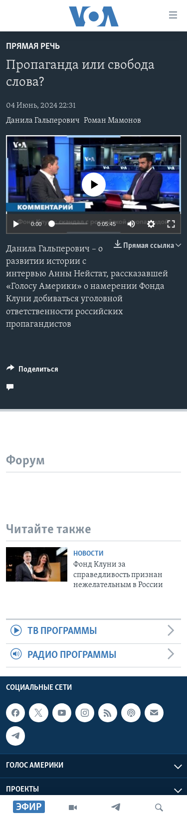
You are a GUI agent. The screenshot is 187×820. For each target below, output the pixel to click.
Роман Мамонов (112, 121)
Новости (88, 554)
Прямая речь (33, 46)
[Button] (32, 371)
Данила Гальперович (43, 121)
